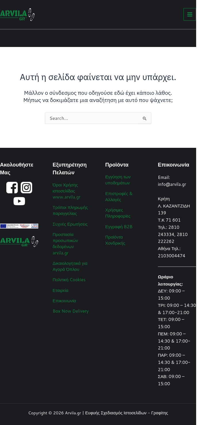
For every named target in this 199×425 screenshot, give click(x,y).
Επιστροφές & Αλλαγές (119, 196)
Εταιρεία (60, 290)
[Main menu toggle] (189, 14)
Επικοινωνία (64, 301)
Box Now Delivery (71, 311)
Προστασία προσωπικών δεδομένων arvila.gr (65, 243)
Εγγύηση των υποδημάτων (118, 180)
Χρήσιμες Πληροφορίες (117, 213)
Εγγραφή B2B (119, 227)
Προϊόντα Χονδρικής (115, 240)
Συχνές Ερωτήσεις (70, 224)
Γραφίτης (159, 413)
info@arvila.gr (172, 184)
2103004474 (171, 256)
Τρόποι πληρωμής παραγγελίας (70, 210)
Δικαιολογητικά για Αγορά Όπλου (70, 266)
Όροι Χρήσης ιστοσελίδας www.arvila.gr (67, 191)
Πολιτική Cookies (69, 280)
